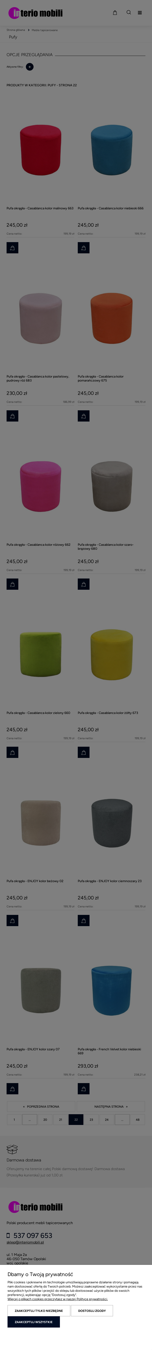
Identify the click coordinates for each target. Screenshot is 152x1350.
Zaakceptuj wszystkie (34, 1322)
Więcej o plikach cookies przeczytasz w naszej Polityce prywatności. (58, 1299)
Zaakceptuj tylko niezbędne (39, 1311)
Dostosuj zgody (92, 1311)
